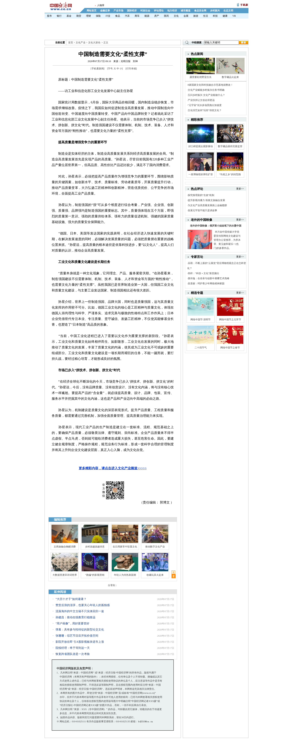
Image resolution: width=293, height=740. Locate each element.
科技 (215, 15)
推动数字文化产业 (155, 546)
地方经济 (172, 10)
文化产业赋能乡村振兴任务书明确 (206, 90)
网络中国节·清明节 (200, 319)
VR (234, 15)
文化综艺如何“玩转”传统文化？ (205, 110)
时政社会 (145, 10)
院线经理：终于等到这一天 (73, 647)
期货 (78, 15)
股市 (49, 15)
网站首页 (91, 10)
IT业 (108, 15)
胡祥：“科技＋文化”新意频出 (203, 273)
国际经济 (132, 10)
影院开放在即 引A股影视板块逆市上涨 (80, 641)
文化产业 (80, 42)
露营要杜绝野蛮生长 (201, 77)
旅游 (195, 15)
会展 (186, 15)
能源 (146, 15)
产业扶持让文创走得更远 (201, 100)
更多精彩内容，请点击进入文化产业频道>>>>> (113, 468)
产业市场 (118, 10)
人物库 (100, 5)
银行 (59, 15)
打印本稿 (131, 68)
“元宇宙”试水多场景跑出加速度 (205, 105)
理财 (88, 15)
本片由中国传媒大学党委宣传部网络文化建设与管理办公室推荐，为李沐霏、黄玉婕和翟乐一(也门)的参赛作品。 (227, 240)
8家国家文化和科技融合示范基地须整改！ (210, 84)
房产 (156, 15)
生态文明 (228, 10)
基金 (69, 15)
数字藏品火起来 (230, 77)
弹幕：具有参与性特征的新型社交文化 (80, 629)
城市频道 (185, 10)
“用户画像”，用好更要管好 (72, 623)
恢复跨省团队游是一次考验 (73, 654)
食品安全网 (200, 10)
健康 (225, 15)
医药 (166, 15)
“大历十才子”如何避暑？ (71, 599)
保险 (98, 15)
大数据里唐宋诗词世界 (64, 575)
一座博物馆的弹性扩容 (200, 174)
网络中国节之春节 (230, 347)
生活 (205, 15)
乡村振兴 (215, 10)
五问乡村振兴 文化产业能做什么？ (206, 95)
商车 (137, 15)
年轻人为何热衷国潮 (125, 575)
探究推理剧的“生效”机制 (201, 195)
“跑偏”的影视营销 (95, 575)
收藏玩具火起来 (155, 575)
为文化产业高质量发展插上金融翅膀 (207, 205)
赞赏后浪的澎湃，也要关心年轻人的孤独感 (83, 605)
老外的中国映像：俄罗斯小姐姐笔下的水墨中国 (215, 225)
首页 (70, 42)
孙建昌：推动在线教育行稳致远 (75, 617)
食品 (117, 15)
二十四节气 (201, 347)
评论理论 (159, 10)
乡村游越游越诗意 (95, 546)
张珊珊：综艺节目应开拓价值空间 (77, 635)
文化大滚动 (94, 42)
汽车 (127, 15)
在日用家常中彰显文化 (125, 546)
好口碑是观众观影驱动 (200, 146)
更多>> (240, 188)
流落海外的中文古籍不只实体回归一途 (80, 611)
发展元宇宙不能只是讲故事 (202, 210)
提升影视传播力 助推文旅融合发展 (206, 200)
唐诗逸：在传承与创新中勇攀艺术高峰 (208, 278)
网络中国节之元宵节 (230, 319)
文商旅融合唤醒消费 (65, 546)
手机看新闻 (98, 68)
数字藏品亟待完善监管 (230, 146)
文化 (176, 15)
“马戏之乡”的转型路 (230, 174)
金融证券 (105, 10)
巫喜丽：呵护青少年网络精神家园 (206, 283)
